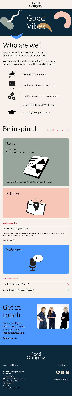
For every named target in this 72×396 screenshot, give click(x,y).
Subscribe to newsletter (11, 388)
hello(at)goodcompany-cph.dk (13, 372)
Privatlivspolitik (8, 383)
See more (10, 338)
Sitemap (6, 385)
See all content (58, 130)
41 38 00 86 (7, 374)
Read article (9, 240)
